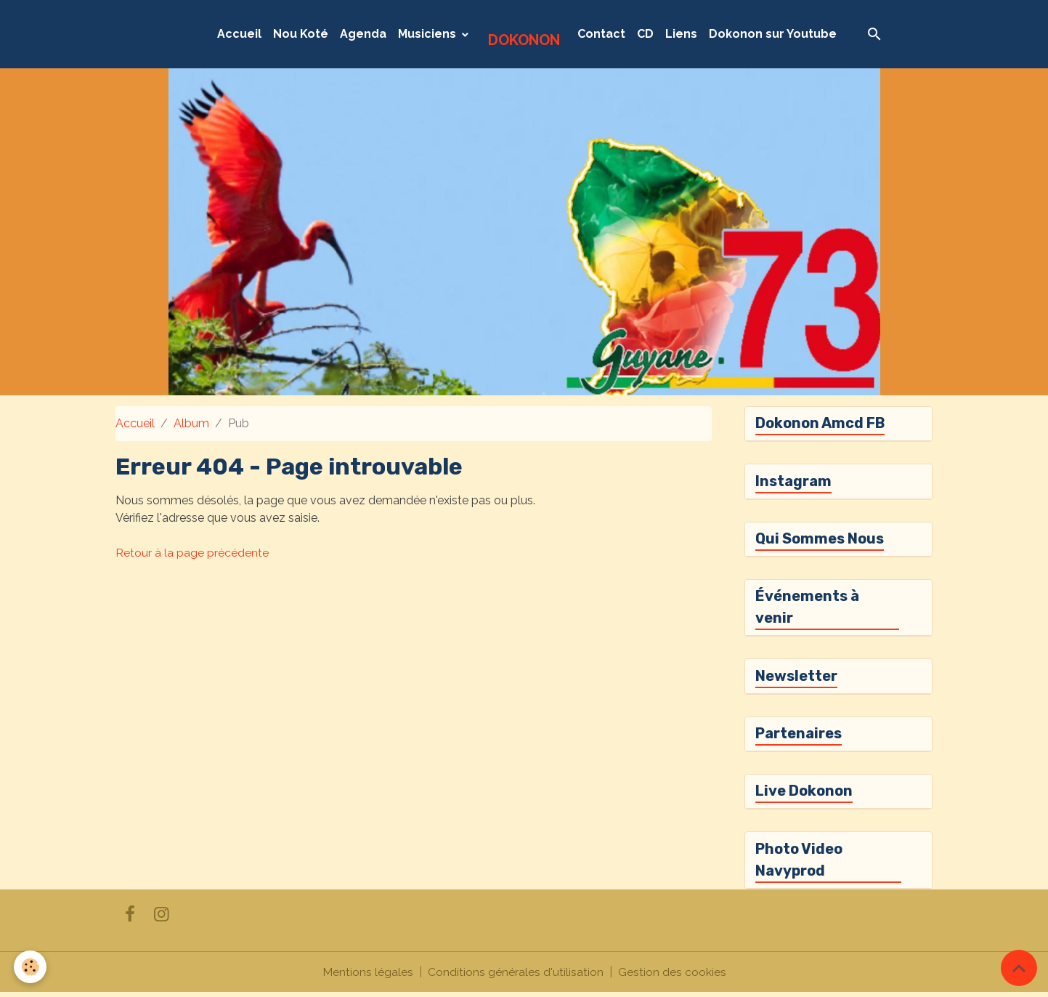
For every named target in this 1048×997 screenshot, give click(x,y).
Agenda (363, 34)
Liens (681, 34)
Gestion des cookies (672, 976)
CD (645, 34)
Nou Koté (300, 34)
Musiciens (428, 34)
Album (191, 423)
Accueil (239, 34)
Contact (601, 34)
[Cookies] (31, 966)
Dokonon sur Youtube (773, 34)
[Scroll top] (1019, 968)
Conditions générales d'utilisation (516, 976)
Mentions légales (367, 976)
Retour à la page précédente (192, 553)
